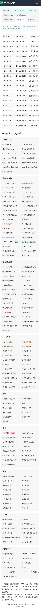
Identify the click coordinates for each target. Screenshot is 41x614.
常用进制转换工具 (9, 387)
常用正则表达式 (8, 251)
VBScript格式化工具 (10, 219)
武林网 (20, 597)
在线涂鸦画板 (7, 519)
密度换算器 (7, 508)
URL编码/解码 (8, 321)
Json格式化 (7, 144)
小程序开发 (18, 589)
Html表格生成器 (8, 237)
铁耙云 (13, 600)
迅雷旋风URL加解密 (10, 272)
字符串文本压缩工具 (29, 369)
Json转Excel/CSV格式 (10, 167)
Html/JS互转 (7, 224)
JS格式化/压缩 (8, 188)
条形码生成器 (7, 308)
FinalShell (25, 586)
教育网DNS (20, 19)
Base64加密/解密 (28, 272)
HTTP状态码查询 (9, 465)
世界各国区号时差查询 (29, 528)
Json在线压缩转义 (28, 149)
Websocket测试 (27, 399)
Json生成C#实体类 (9, 153)
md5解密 (5, 586)
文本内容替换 (7, 355)
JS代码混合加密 (9, 192)
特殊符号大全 (26, 537)
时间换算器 (7, 499)
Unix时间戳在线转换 (29, 383)
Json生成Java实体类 (29, 153)
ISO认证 (26, 589)
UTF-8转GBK (26, 312)
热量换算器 (7, 485)
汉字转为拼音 (7, 351)
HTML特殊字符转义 (10, 567)
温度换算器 (26, 494)
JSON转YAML (8, 171)
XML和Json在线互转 (10, 162)
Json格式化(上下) (28, 144)
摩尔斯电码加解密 (28, 294)
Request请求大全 (9, 558)
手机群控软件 (28, 594)
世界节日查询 (7, 533)
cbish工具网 (7, 2)
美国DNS (31, 19)
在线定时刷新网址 (9, 446)
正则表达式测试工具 (29, 242)
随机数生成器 (7, 383)
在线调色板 (26, 446)
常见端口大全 (26, 567)
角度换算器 (7, 503)
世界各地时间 (7, 524)
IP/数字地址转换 (27, 308)
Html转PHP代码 (27, 228)
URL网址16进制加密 (29, 267)
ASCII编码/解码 (27, 317)
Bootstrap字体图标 (9, 572)
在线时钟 (25, 519)
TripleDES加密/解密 (10, 290)
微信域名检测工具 (9, 433)
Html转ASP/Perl (8, 233)
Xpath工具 (25, 255)
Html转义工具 (27, 224)
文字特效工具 (7, 369)
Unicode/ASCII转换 (9, 317)
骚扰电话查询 (14, 584)
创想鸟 (7, 600)
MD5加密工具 (8, 267)
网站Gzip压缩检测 (9, 451)
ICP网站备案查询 (28, 455)
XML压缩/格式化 (27, 197)
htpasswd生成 (26, 303)
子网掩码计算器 (27, 476)
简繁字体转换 (26, 346)
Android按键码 (27, 326)
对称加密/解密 (26, 276)
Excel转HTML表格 (28, 233)
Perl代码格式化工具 (28, 215)
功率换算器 (26, 490)
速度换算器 (26, 499)
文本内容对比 (26, 355)
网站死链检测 (26, 451)
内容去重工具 (26, 364)
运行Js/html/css (8, 255)
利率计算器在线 (8, 476)
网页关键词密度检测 (29, 460)
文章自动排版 (26, 342)
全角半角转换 (26, 373)
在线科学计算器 (8, 481)
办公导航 (29, 584)
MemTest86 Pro (15, 586)
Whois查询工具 (8, 455)
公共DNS (6, 10)
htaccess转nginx (27, 433)
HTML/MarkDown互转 (10, 242)
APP (22, 584)
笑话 (15, 597)
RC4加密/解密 (8, 285)
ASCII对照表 (26, 563)
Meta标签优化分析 (9, 460)
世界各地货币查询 (9, 528)
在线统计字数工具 (9, 360)
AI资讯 (35, 584)
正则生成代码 (7, 246)
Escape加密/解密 (9, 276)
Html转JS (25, 219)
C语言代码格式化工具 (29, 210)
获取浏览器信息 (8, 403)
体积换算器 (26, 485)
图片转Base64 (8, 312)
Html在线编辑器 (8, 342)
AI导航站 (28, 597)
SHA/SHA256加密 (28, 290)
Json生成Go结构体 (9, 158)
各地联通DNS (8, 15)
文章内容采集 (8, 346)
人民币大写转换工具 (29, 378)
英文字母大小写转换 (10, 378)
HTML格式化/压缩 (9, 183)
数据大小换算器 (27, 503)
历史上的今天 (7, 542)
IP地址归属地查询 (9, 399)
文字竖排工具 (26, 360)
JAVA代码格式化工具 (29, 201)
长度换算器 (7, 494)
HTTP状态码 (7, 563)
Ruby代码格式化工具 (10, 210)
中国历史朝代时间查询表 (11, 537)
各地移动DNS (21, 15)
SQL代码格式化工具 (10, 206)
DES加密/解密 (27, 281)
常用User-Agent (8, 554)
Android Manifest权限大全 (31, 572)
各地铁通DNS (8, 19)
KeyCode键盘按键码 (10, 326)
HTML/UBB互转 (27, 237)
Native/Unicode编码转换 (30, 321)
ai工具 (32, 589)
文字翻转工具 (7, 364)
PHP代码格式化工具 (10, 197)
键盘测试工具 (7, 330)
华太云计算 (18, 594)
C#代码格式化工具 (9, 201)
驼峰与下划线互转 (9, 373)
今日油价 (9, 597)
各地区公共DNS (18, 10)
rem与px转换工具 (28, 437)
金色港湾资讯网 (7, 594)
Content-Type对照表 (29, 554)
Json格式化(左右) (9, 149)
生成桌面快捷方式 (9, 437)
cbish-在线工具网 (22, 604)
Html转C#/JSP (8, 228)
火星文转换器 (26, 351)
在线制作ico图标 (8, 442)
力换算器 (25, 508)
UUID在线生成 (27, 299)
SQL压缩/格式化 (27, 192)
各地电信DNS (32, 10)
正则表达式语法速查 (29, 251)
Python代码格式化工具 (29, 206)
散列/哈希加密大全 (9, 294)
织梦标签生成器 (27, 542)
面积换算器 (26, 481)
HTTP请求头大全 (28, 558)
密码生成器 (7, 299)
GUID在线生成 (8, 303)
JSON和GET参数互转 (29, 167)
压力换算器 (7, 490)
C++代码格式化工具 (10, 215)
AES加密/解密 (8, 281)
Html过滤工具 (26, 246)
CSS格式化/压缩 (28, 183)
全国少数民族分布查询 (29, 533)
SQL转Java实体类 (28, 158)
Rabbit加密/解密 (27, 285)
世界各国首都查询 (28, 524)
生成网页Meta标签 (28, 442)
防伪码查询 (8, 589)
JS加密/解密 (26, 188)
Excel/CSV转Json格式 (29, 162)
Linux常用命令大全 (9, 576)
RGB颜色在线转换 (28, 387)
